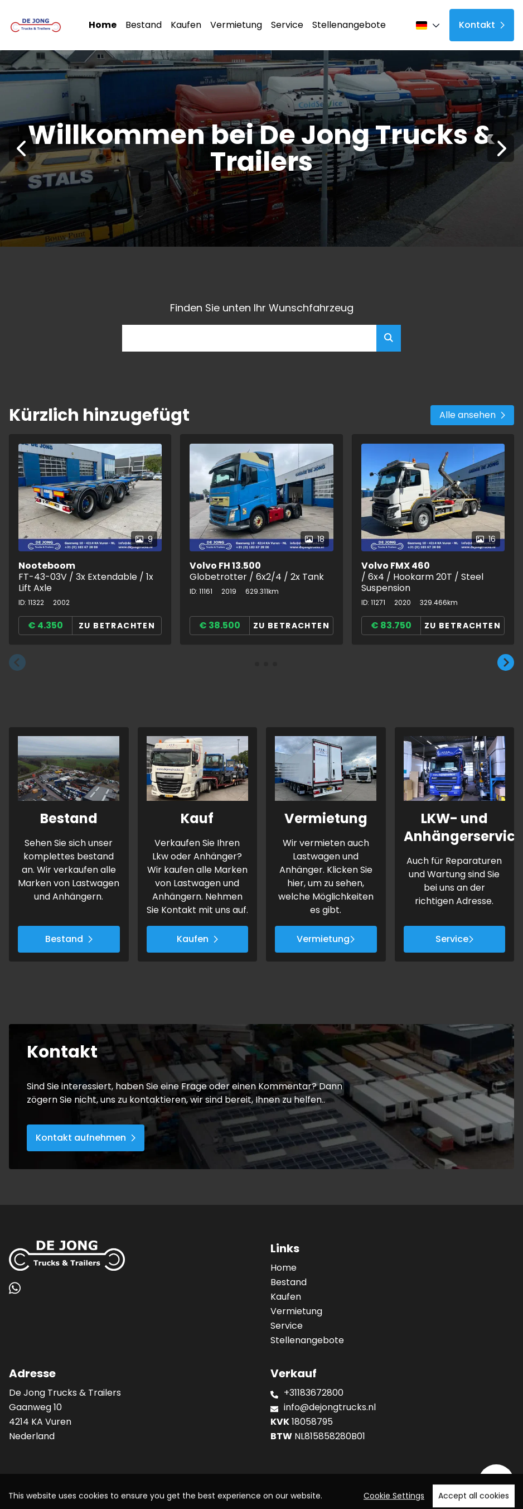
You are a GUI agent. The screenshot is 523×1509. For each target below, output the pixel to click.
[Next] (500, 148)
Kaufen (186, 24)
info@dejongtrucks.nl (330, 1407)
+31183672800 (313, 1392)
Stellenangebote (349, 24)
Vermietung (236, 24)
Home (103, 24)
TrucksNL (79, 1494)
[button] (17, 663)
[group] (90, 539)
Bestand (143, 24)
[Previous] (22, 148)
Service (287, 24)
